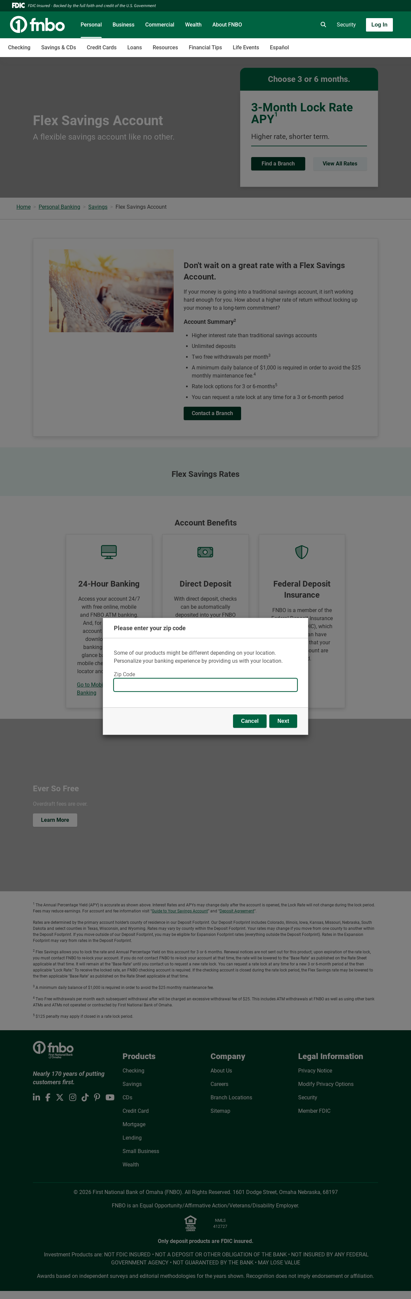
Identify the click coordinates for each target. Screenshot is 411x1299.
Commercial (160, 24)
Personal (91, 24)
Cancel (250, 721)
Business (123, 24)
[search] (322, 25)
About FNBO (227, 24)
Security (346, 24)
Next (283, 721)
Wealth (193, 24)
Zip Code (124, 674)
